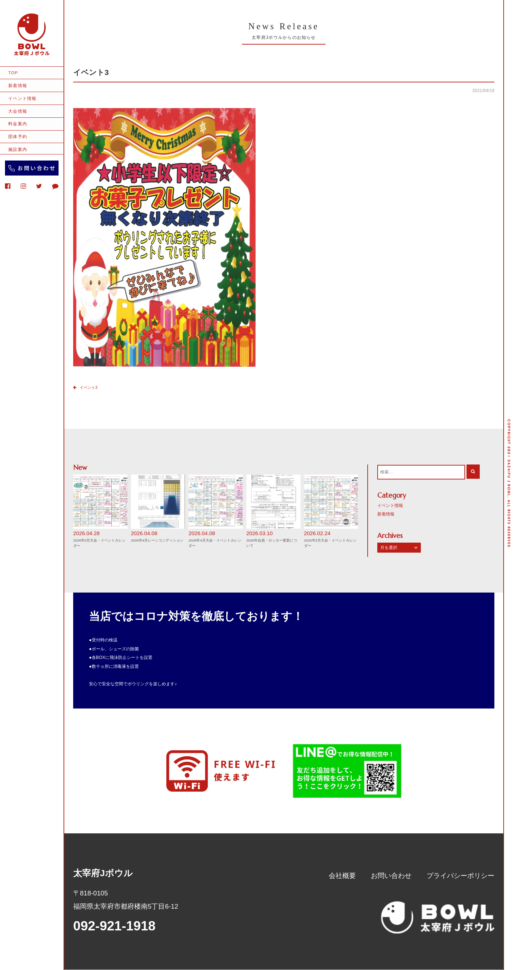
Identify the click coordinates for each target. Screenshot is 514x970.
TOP (13, 72)
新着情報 (17, 85)
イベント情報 (22, 98)
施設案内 (17, 149)
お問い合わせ (391, 876)
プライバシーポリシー (460, 876)
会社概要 (342, 876)
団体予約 (17, 136)
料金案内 (17, 123)
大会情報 (17, 111)
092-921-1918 (114, 926)
